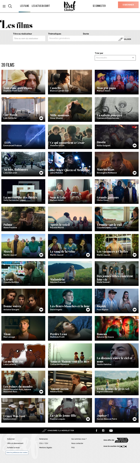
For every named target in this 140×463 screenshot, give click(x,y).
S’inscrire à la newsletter (61, 431)
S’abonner (128, 5)
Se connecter (99, 6)
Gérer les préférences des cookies (17, 452)
